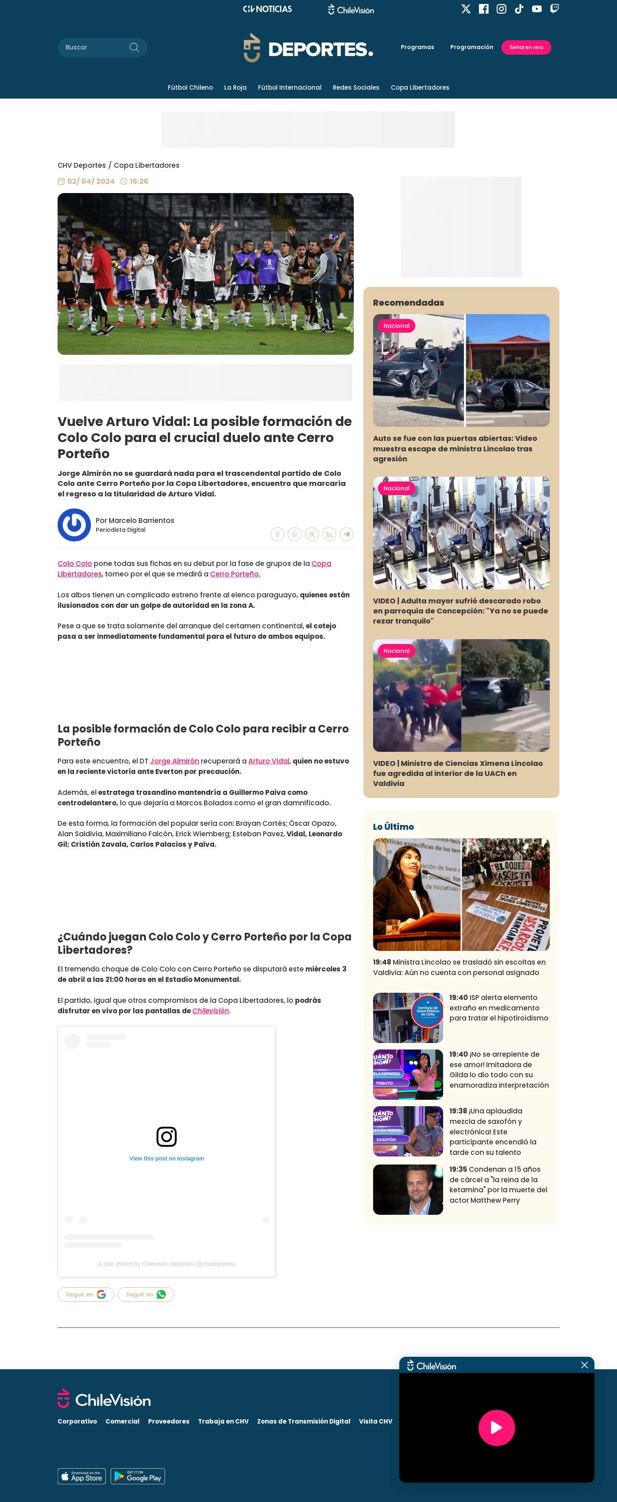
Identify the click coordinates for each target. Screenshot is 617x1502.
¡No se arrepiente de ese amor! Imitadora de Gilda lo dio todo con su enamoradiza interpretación (499, 1189)
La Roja (235, 87)
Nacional (397, 445)
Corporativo (77, 1422)
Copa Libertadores (420, 87)
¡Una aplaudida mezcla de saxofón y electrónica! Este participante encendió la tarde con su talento (493, 1250)
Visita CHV (375, 1422)
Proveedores (169, 1422)
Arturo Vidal (268, 761)
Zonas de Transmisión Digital (304, 1422)
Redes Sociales (356, 87)
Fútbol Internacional (290, 87)
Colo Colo (75, 563)
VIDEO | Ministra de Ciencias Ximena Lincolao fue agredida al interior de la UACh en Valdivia (458, 892)
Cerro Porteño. (235, 574)
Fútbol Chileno (190, 87)
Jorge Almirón (174, 761)
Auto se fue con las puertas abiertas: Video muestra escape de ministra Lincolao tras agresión (455, 567)
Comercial (122, 1422)
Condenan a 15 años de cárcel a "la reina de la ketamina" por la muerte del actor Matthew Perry (498, 1304)
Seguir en (86, 1294)
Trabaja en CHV (223, 1422)
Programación (471, 47)
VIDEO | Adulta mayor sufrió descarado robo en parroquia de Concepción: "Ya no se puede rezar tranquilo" (460, 730)
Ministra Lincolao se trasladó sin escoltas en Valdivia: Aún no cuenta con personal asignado (459, 1086)
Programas (417, 47)
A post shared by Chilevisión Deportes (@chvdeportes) (166, 1264)
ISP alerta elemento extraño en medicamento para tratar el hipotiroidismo (499, 1127)
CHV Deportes (82, 165)
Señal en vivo (526, 47)
